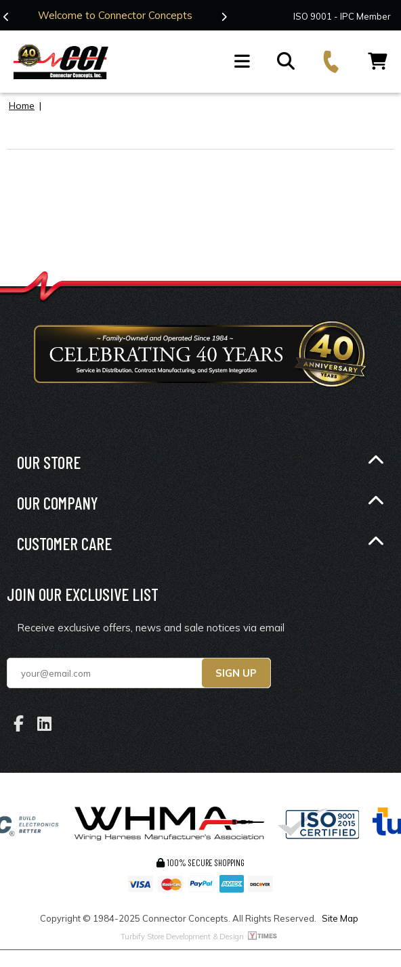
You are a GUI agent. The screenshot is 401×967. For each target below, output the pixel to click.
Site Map (340, 918)
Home (22, 105)
